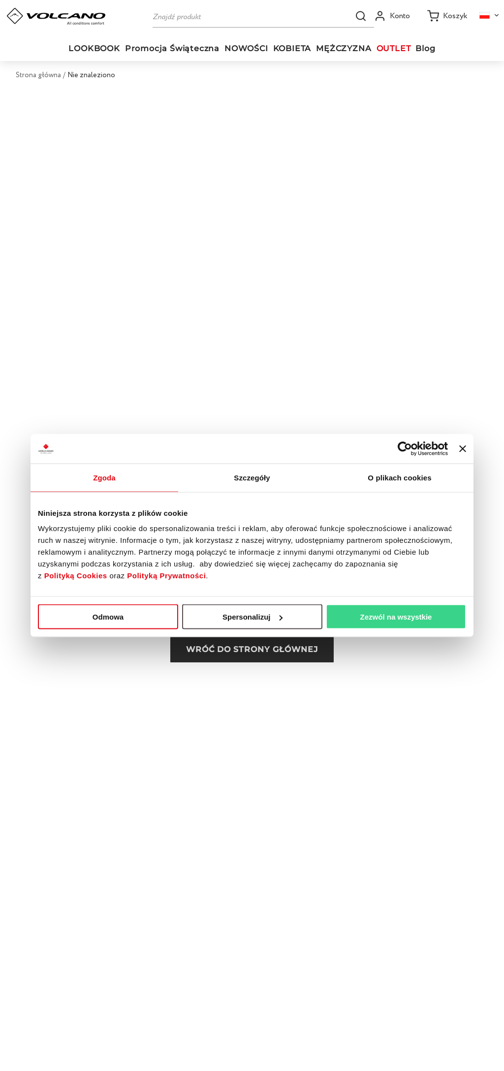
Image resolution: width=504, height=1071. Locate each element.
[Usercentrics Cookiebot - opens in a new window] (405, 449)
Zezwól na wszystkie (396, 617)
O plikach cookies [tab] (399, 478)
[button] (361, 16)
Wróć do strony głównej (252, 649)
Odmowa (108, 617)
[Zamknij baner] (462, 449)
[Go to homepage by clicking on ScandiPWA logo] (56, 16)
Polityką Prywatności (166, 575)
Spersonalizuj (252, 617)
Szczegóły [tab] (252, 478)
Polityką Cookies (75, 575)
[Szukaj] (263, 16)
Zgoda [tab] (104, 478)
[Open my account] (392, 16)
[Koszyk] (447, 16)
